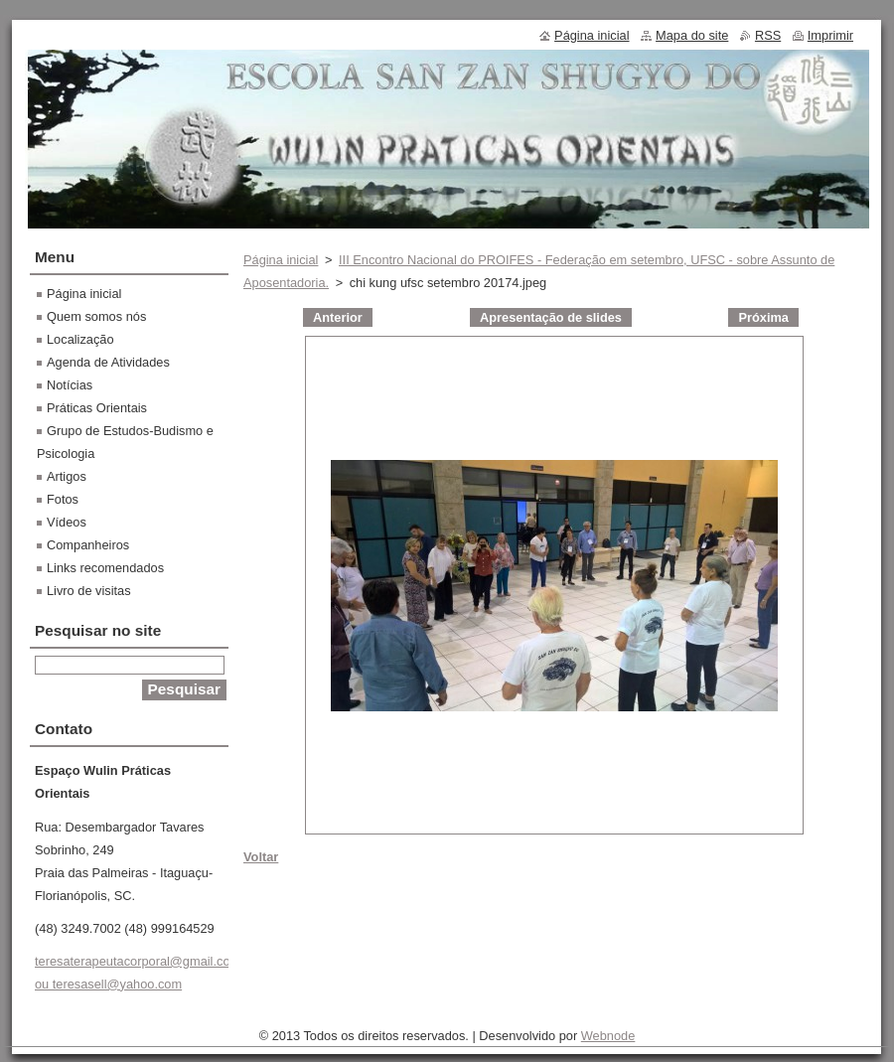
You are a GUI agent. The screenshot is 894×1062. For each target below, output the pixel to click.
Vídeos (66, 522)
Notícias (69, 385)
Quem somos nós (96, 316)
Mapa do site (692, 35)
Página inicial (280, 259)
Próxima (763, 317)
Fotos (62, 499)
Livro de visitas (89, 590)
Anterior (338, 317)
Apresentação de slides (551, 317)
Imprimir (830, 35)
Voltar (260, 856)
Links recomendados (105, 567)
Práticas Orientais (97, 407)
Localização (80, 339)
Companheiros (88, 544)
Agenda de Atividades (108, 362)
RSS (768, 35)
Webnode (608, 1035)
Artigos (66, 476)
